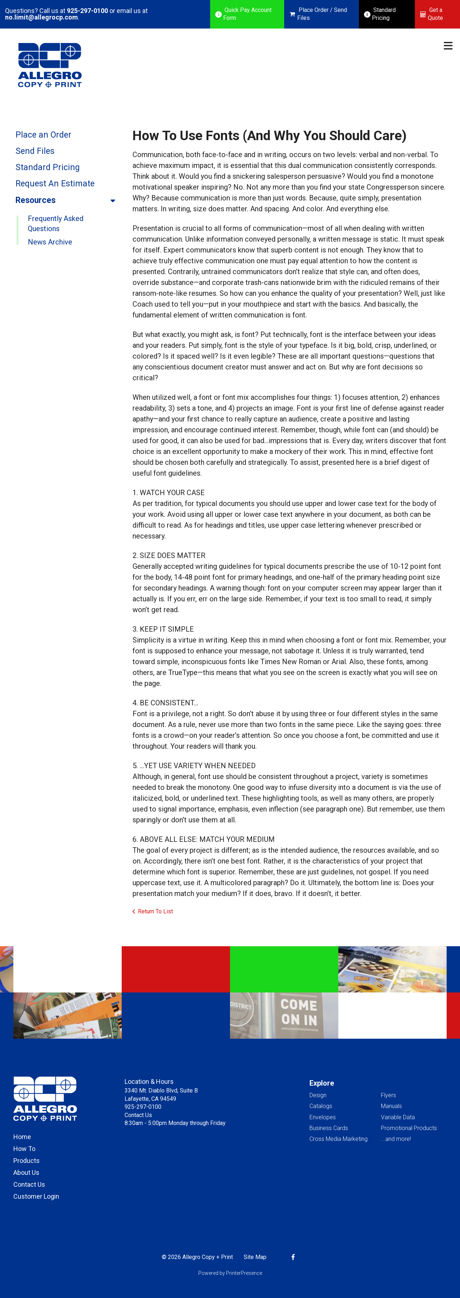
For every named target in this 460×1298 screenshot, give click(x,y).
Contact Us (29, 1184)
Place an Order (43, 135)
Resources (69, 200)
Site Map (255, 1257)
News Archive (50, 242)
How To (24, 1148)
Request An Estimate (55, 184)
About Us (26, 1172)
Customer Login (36, 1196)
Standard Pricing (384, 14)
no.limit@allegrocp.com (41, 17)
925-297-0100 (87, 10)
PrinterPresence (244, 1273)
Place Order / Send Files (322, 14)
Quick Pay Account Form (247, 14)
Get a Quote (435, 14)
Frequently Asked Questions (55, 223)
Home (22, 1137)
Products (26, 1160)
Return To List (155, 911)
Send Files (35, 151)
